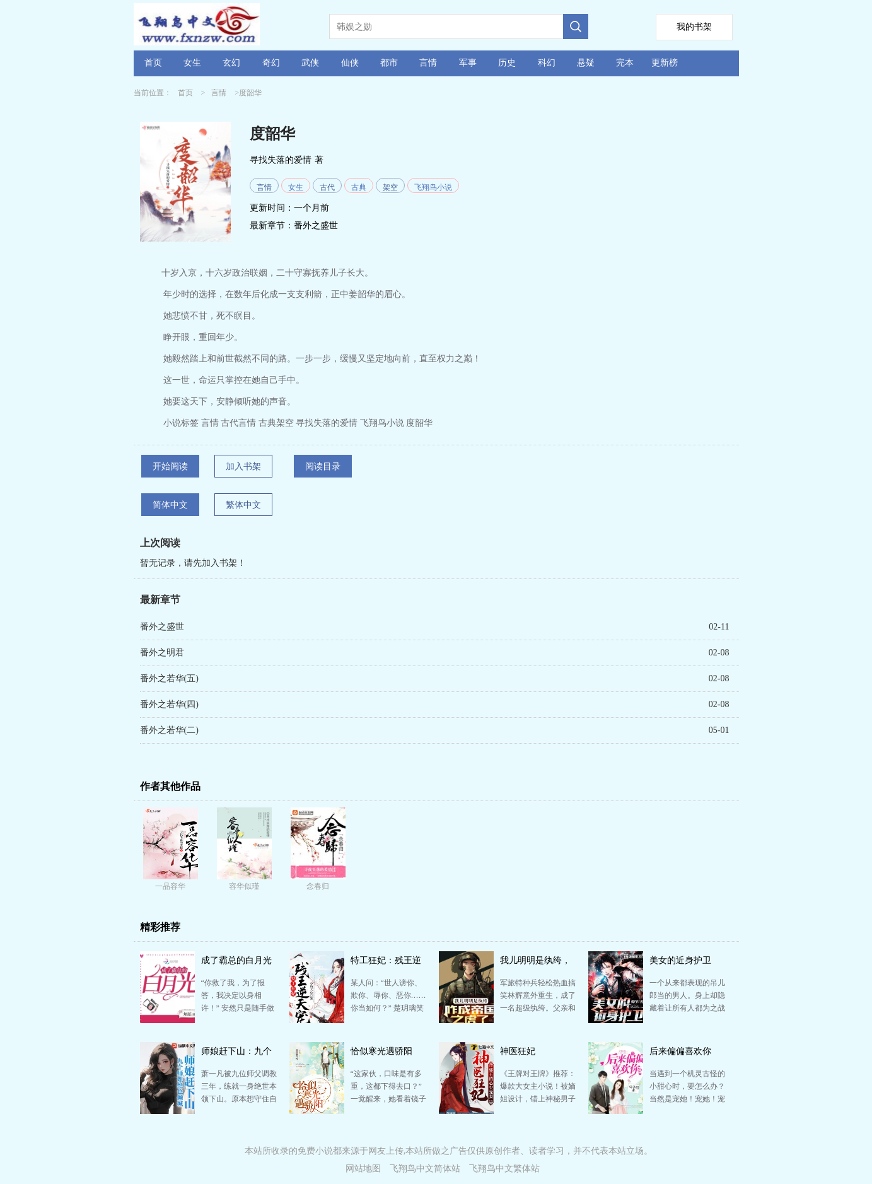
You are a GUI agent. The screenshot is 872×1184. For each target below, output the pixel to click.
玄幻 (231, 62)
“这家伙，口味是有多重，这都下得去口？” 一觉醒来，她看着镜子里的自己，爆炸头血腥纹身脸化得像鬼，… (388, 1098)
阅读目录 (322, 466)
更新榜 (664, 62)
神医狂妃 (517, 1051)
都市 (389, 62)
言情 (428, 62)
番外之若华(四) (169, 704)
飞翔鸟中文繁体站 (504, 1168)
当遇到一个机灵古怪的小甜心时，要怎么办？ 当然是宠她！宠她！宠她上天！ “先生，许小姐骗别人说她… (687, 1098)
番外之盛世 (316, 225)
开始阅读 (170, 466)
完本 (625, 62)
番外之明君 (162, 652)
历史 (507, 62)
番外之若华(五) (169, 678)
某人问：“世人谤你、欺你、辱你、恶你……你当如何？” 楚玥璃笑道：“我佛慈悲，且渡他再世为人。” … (388, 1008)
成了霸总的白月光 (236, 960)
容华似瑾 (244, 886)
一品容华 (170, 886)
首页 (153, 62)
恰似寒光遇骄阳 (381, 1051)
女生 (192, 62)
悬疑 (586, 62)
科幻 (546, 62)
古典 (358, 187)
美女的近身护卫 (680, 960)
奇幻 (271, 62)
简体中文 (170, 505)
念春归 (317, 886)
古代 (327, 187)
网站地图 (363, 1168)
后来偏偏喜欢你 (680, 1051)
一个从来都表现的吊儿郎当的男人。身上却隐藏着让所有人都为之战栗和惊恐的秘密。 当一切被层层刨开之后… (687, 1008)
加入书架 (243, 466)
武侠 (310, 62)
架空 (390, 187)
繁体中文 (243, 505)
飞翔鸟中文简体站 (425, 1168)
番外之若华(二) (169, 730)
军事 (468, 62)
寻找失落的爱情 (280, 160)
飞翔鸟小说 (433, 187)
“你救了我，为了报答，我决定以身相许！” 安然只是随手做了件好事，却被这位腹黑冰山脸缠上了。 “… (239, 1008)
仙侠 (350, 62)
